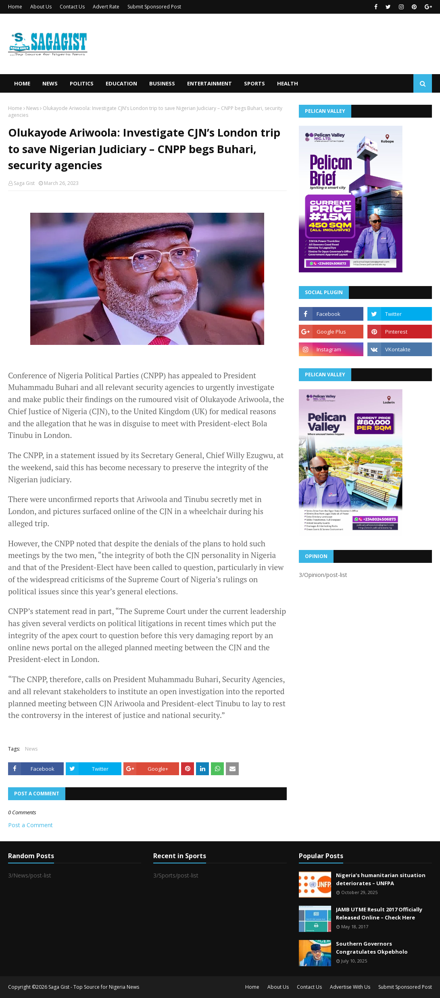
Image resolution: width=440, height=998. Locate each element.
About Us (41, 6)
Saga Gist (24, 183)
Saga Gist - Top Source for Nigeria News (93, 986)
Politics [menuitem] (82, 83)
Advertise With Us (350, 986)
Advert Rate (106, 6)
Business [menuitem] (162, 83)
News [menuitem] (50, 83)
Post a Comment (30, 825)
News (32, 108)
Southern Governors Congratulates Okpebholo (372, 947)
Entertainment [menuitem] (209, 83)
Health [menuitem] (287, 83)
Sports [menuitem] (254, 83)
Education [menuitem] (121, 83)
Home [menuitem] (22, 83)
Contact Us (72, 6)
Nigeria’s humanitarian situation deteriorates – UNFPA (380, 879)
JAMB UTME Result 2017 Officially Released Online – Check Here (379, 913)
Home (15, 6)
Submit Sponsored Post (154, 6)
